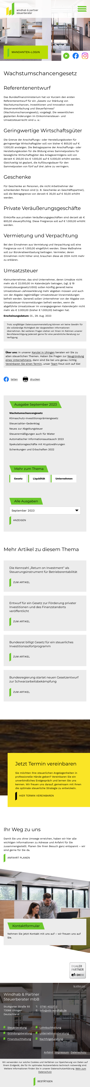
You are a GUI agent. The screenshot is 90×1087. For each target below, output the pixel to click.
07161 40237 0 (48, 1006)
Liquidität (39, 478)
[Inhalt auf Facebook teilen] (11, 379)
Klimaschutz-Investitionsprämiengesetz (33, 418)
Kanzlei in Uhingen (43, 352)
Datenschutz (78, 1052)
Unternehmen (64, 478)
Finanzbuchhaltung (19, 1039)
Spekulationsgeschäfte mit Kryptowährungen (37, 444)
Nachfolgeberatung (51, 1039)
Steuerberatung (17, 1027)
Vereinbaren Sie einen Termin (24, 363)
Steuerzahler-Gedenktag (24, 423)
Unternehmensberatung (54, 1033)
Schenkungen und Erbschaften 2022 (31, 449)
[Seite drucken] (31, 379)
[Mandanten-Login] (25, 52)
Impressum (62, 1052)
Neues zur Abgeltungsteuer (26, 428)
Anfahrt (48, 1052)
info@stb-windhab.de (53, 1010)
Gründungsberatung (19, 1033)
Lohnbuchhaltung (50, 1027)
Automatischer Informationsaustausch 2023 (36, 439)
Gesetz (18, 478)
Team (54, 363)
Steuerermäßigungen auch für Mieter (32, 433)
